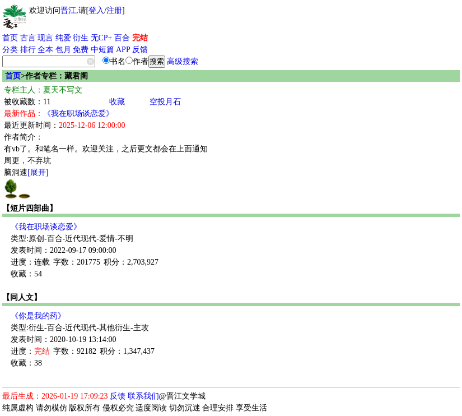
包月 (63, 49)
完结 (140, 38)
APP (123, 49)
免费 (80, 49)
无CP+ (102, 38)
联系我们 (143, 396)
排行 (28, 49)
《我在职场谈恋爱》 (78, 113)
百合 (122, 38)
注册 (114, 10)
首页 (10, 38)
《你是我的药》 (38, 316)
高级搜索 (182, 61)
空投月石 (165, 102)
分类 (10, 49)
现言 (45, 38)
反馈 (140, 49)
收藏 (117, 102)
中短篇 (102, 49)
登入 (96, 10)
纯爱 (63, 38)
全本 (45, 49)
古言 (28, 38)
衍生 (80, 38)
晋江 (68, 10)
